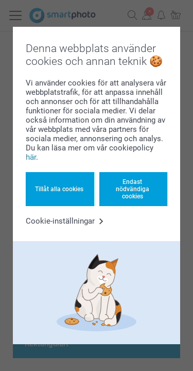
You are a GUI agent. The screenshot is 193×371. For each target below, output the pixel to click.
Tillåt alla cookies (59, 189)
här (31, 157)
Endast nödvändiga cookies (132, 189)
